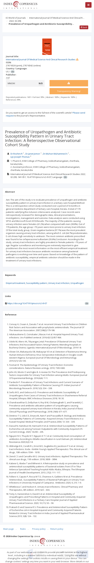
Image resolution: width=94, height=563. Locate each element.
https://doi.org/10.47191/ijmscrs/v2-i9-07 (27, 303)
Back (84, 27)
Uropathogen (77, 283)
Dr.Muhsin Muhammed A (55, 153)
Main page (8, 528)
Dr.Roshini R (16, 153)
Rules (23, 528)
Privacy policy (39, 528)
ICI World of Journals (16, 17)
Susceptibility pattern (36, 283)
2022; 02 (15, 20)
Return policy (56, 528)
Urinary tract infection (59, 283)
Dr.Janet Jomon (32, 153)
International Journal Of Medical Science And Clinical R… (56, 17)
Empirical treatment (15, 283)
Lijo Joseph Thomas (20, 156)
